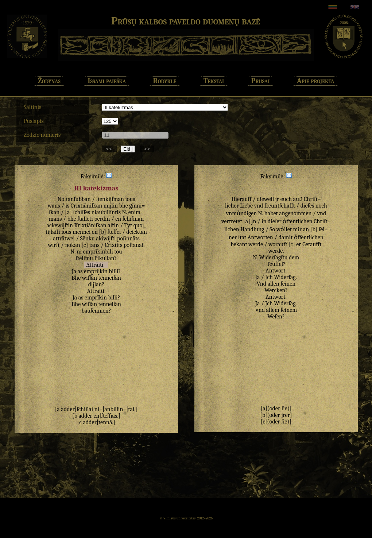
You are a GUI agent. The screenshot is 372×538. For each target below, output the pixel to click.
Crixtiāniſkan (86, 205)
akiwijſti (106, 238)
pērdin (102, 219)
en (118, 219)
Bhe (76, 278)
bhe (123, 205)
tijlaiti (53, 232)
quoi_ (139, 225)
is (68, 205)
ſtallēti (85, 219)
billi (114, 271)
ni (79, 251)
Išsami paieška (107, 81)
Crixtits (114, 245)
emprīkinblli (98, 251)
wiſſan (89, 278)
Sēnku (87, 238)
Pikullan (104, 258)
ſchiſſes (81, 212)
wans (54, 205)
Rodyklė (165, 81)
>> (147, 149)
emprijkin (96, 271)
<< (109, 149)
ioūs (130, 199)
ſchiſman (133, 219)
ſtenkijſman (110, 199)
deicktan (136, 232)
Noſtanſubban (73, 199)
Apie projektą (315, 81)
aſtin (113, 225)
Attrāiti (94, 265)
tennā (105, 422)
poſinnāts (128, 238)
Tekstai (214, 81)
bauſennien (94, 310)
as (80, 271)
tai (131, 409)
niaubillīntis (106, 212)
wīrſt (54, 245)
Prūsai (260, 81)
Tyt (128, 225)
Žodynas (49, 81)
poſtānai (133, 245)
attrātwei (64, 238)
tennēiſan (109, 278)
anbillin (113, 409)
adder (68, 409)
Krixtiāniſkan (90, 225)
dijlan (95, 284)
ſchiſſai (85, 409)
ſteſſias (109, 416)
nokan (72, 245)
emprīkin (96, 297)
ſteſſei (114, 232)
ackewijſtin (59, 225)
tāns (94, 245)
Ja (74, 271)
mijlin (111, 205)
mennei (81, 232)
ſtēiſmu (84, 258)
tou (118, 251)
